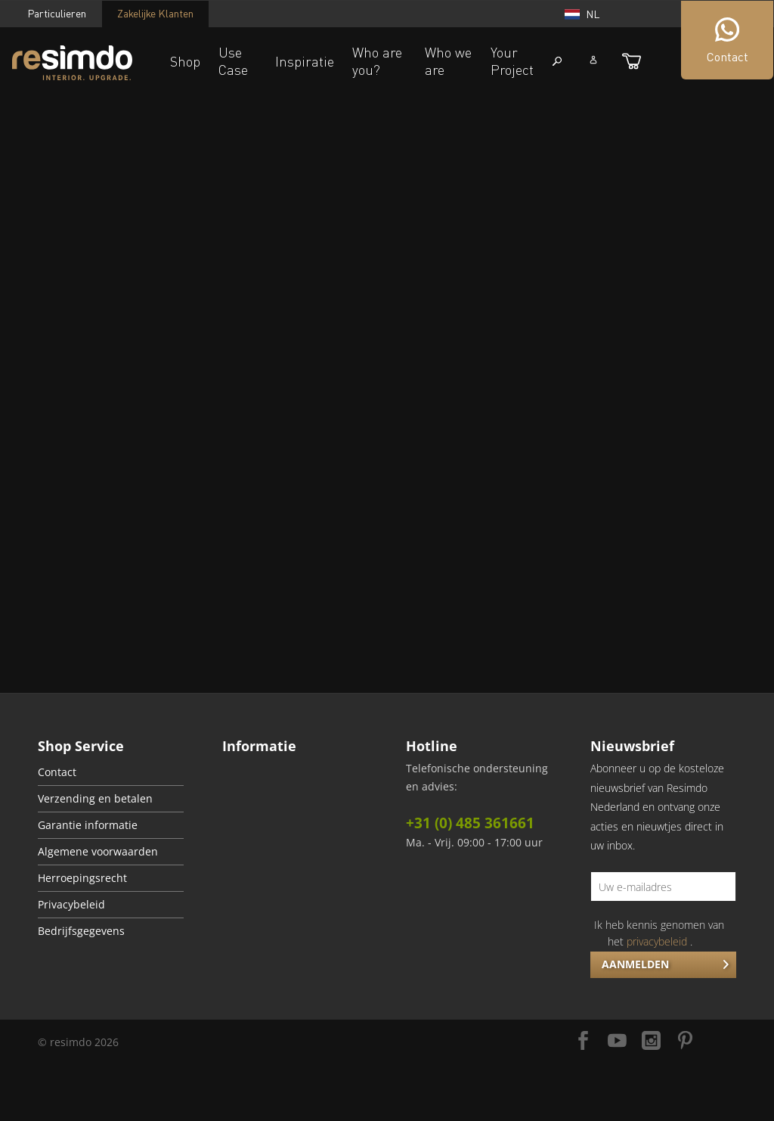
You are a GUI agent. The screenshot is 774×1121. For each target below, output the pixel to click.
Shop (185, 61)
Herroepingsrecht (82, 878)
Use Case (233, 61)
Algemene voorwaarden (98, 852)
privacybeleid (657, 941)
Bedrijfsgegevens (81, 931)
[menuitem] (111, 772)
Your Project (512, 61)
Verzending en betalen (95, 799)
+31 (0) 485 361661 (470, 823)
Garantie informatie (88, 825)
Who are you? (377, 61)
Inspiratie (304, 61)
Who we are (448, 61)
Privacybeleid (71, 904)
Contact (57, 772)
